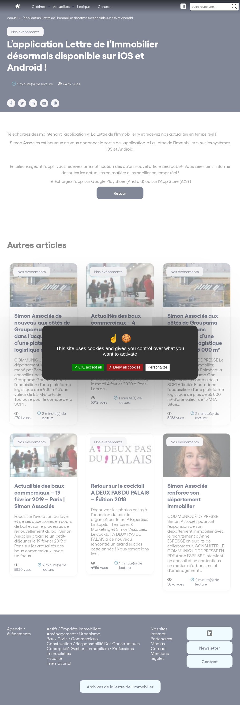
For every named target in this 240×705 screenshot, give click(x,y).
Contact (105, 6)
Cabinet (38, 6)
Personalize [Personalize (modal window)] (157, 367)
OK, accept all (88, 367)
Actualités (61, 6)
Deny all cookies (124, 367)
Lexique (83, 6)
